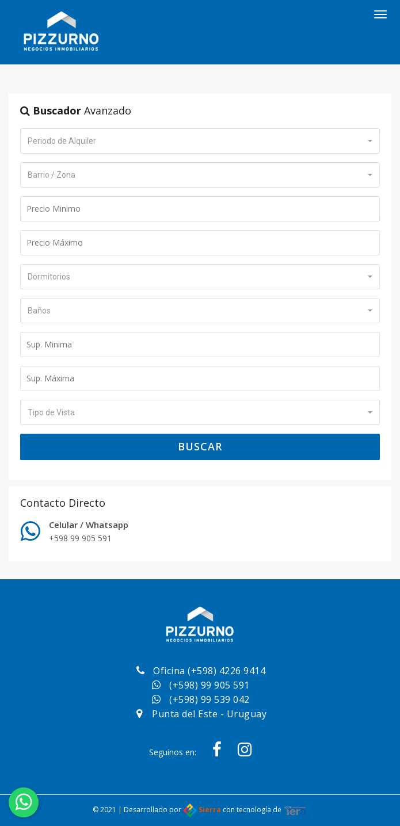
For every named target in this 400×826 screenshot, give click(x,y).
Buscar (200, 446)
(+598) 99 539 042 (209, 699)
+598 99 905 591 (80, 538)
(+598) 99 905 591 (209, 685)
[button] (200, 141)
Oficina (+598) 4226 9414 (209, 670)
